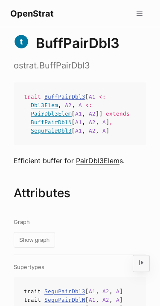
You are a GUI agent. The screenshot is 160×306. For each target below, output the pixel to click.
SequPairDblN (64, 299)
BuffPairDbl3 (64, 96)
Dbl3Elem (44, 105)
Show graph (34, 240)
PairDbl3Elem (51, 113)
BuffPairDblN (51, 122)
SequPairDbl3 (51, 130)
